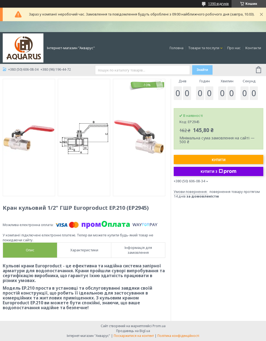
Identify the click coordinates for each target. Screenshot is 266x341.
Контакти (253, 47)
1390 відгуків (218, 3)
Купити (219, 160)
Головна (176, 47)
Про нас (234, 47)
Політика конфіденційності (178, 335)
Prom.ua (159, 326)
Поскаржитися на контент (134, 335)
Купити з (218, 171)
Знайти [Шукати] (202, 70)
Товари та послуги (203, 47)
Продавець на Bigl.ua (133, 331)
